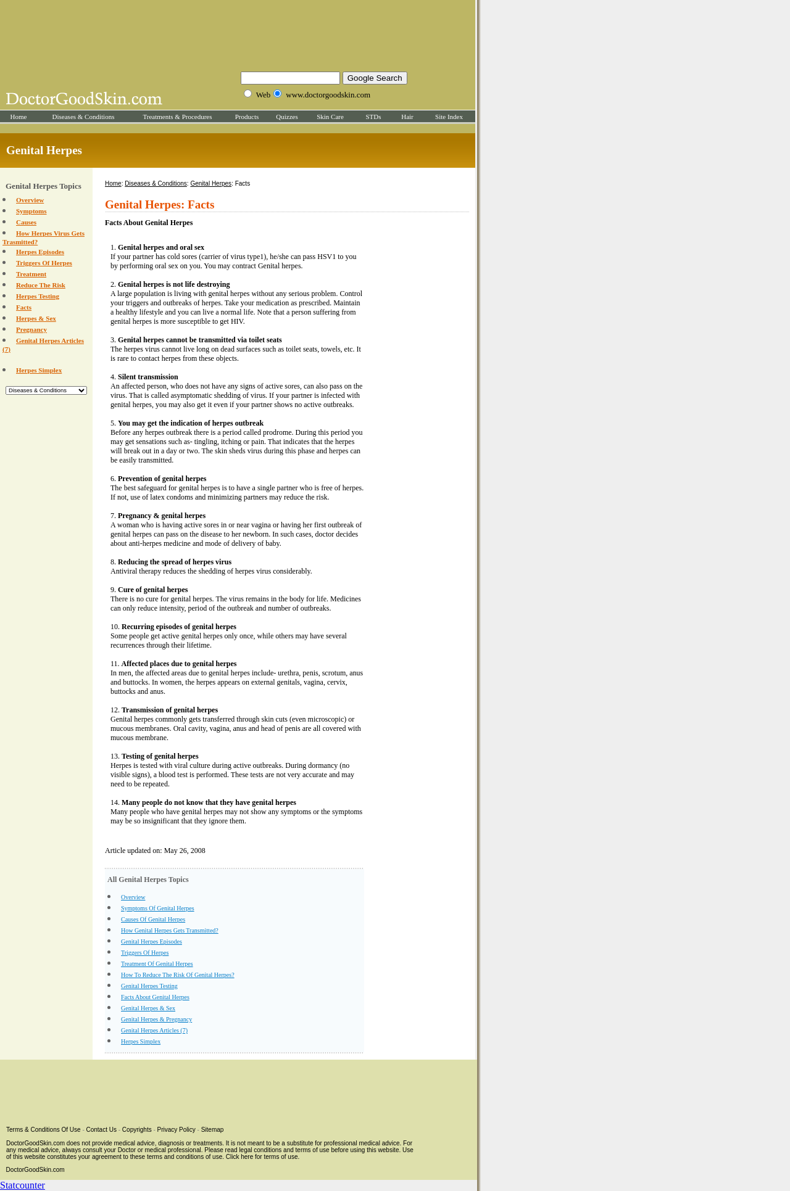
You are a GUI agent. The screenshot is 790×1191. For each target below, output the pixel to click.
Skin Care (330, 116)
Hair (407, 116)
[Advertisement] (237, 34)
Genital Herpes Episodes (151, 941)
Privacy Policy (176, 1129)
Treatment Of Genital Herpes (157, 963)
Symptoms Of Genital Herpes (157, 908)
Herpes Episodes (40, 251)
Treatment (31, 274)
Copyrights (137, 1129)
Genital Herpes (210, 183)
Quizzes (286, 116)
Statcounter (22, 1185)
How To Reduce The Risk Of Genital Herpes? (178, 974)
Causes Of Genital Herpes (153, 919)
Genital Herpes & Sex (148, 1008)
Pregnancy (31, 329)
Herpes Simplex (39, 370)
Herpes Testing (37, 296)
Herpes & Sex (36, 318)
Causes (26, 222)
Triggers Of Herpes (44, 262)
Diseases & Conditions (83, 116)
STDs (373, 116)
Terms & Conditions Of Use (43, 1129)
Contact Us (101, 1129)
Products (247, 116)
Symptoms (31, 211)
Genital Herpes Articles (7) (154, 1030)
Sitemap (212, 1129)
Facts (23, 307)
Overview (30, 200)
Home (18, 116)
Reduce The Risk (40, 285)
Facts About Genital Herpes (155, 997)
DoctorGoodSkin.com (35, 1169)
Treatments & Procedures (177, 116)
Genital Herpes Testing (149, 986)
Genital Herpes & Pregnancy (156, 1019)
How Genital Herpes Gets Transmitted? (169, 930)
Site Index (449, 116)
